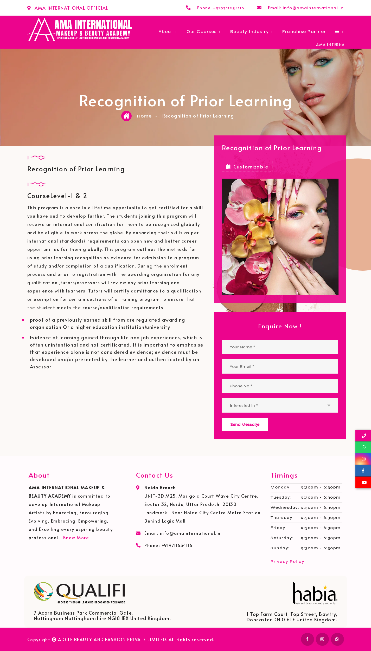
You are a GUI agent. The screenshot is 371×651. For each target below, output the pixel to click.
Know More (76, 537)
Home (144, 116)
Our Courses (202, 31)
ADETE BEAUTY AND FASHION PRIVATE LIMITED (112, 639)
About (165, 31)
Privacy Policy (287, 561)
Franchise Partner (304, 31)
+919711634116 (229, 7)
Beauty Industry (249, 31)
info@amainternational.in (313, 7)
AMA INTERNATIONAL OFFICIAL (71, 8)
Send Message (244, 424)
